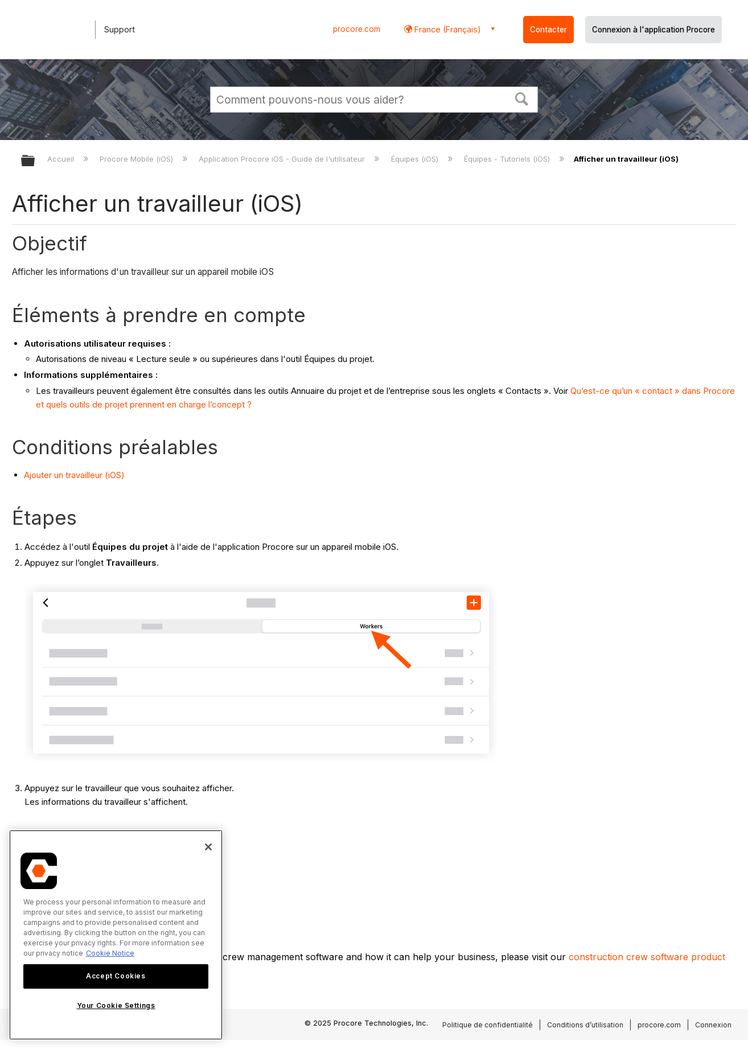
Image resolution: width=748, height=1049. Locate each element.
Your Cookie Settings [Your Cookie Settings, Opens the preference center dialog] (116, 1005)
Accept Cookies (115, 976)
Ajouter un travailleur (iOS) (74, 475)
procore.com (356, 29)
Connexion (713, 1025)
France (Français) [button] (446, 29)
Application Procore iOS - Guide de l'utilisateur (283, 158)
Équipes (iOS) (416, 158)
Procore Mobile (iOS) (137, 158)
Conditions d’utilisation (585, 1025)
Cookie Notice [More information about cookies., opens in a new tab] (110, 953)
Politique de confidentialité (487, 1025)
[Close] (208, 846)
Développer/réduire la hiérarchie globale (35, 161)
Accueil (61, 158)
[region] (116, 935)
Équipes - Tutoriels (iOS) (508, 158)
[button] (522, 98)
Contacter (548, 29)
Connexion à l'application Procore (653, 29)
